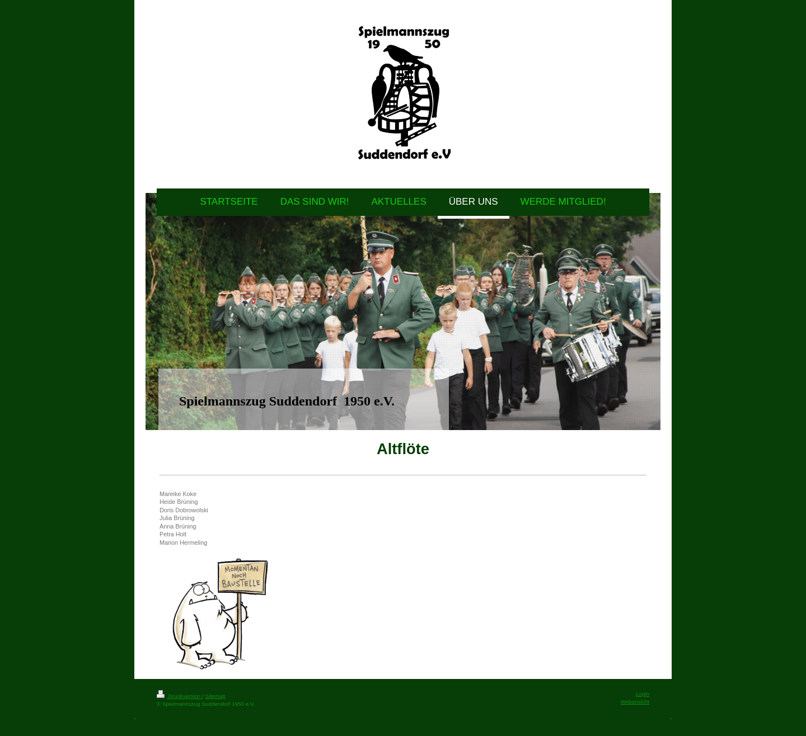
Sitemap (215, 696)
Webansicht (635, 702)
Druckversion (179, 696)
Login (642, 694)
